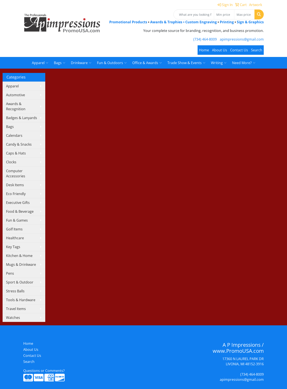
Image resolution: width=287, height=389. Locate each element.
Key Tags (13, 246)
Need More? (243, 62)
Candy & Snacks (19, 144)
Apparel (40, 62)
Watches (13, 317)
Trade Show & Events (186, 62)
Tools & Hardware (20, 300)
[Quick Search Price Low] (224, 14)
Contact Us (239, 50)
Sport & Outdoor (19, 282)
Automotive (15, 95)
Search (256, 50)
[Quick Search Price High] (244, 14)
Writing (218, 62)
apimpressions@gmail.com (242, 39)
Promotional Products (128, 22)
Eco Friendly (16, 193)
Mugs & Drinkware (21, 264)
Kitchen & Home (19, 255)
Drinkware (81, 62)
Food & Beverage (20, 211)
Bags (59, 62)
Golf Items (14, 229)
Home (204, 50)
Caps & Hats (16, 153)
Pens (10, 273)
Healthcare (15, 238)
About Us (219, 50)
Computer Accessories (15, 173)
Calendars (14, 135)
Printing (227, 22)
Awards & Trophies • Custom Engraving (183, 22)
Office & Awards (147, 62)
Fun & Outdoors (112, 62)
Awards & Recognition (15, 106)
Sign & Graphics (250, 22)
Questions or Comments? (44, 370)
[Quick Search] (193, 14)
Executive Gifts (18, 202)
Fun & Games (17, 220)
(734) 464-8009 (205, 39)
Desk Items (15, 185)
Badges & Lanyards (21, 117)
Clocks (11, 162)
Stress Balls (15, 291)
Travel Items (16, 308)
